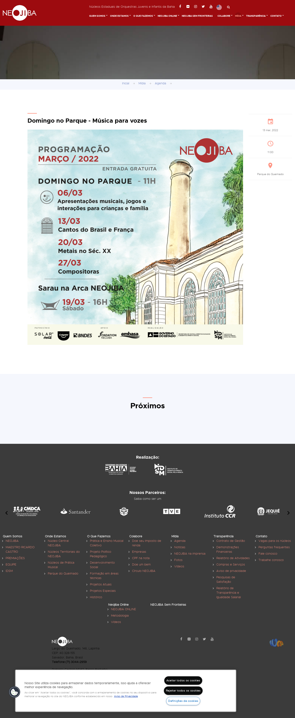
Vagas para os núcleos (275, 541)
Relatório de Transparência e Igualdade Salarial (228, 592)
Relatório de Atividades (233, 558)
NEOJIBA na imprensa (189, 554)
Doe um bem (141, 564)
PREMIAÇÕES (15, 558)
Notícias (179, 547)
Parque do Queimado (63, 573)
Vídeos (179, 566)
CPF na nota (141, 558)
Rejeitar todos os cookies (183, 690)
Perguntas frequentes (274, 547)
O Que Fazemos (143, 15)
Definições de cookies (183, 701)
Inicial (125, 83)
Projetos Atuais (101, 584)
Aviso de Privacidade (126, 696)
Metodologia (120, 616)
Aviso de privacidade (231, 571)
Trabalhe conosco (271, 560)
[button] (14, 692)
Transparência (256, 15)
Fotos (178, 560)
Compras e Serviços (230, 564)
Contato (276, 15)
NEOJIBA (12, 541)
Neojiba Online (167, 15)
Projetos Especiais (103, 591)
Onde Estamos (119, 15)
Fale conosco (268, 554)
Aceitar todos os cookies (183, 680)
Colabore (223, 15)
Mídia (238, 15)
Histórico (96, 597)
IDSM (9, 571)
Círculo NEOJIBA (143, 571)
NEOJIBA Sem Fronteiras (197, 15)
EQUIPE (11, 564)
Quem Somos (97, 15)
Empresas (139, 552)
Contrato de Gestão (230, 541)
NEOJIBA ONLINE (123, 609)
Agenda (160, 83)
